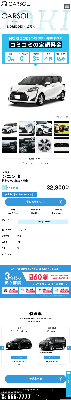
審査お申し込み (44, 202)
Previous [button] (2, 348)
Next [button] (69, 348)
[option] (35, 91)
